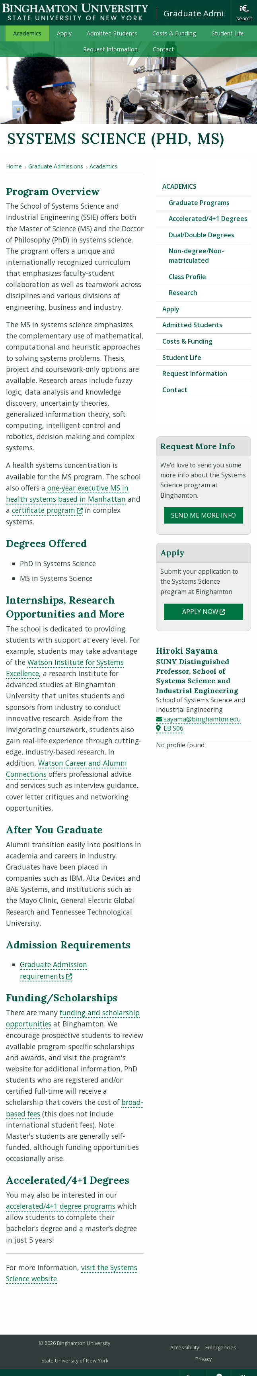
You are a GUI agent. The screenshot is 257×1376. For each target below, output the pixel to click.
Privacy (203, 1358)
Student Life (181, 357)
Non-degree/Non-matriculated (196, 255)
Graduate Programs (199, 202)
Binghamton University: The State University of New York (75, 12)
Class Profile (187, 276)
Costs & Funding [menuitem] (174, 33)
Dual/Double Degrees (201, 235)
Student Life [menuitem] (228, 33)
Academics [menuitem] (27, 33)
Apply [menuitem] (64, 33)
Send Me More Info (203, 515)
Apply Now (212, 611)
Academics (103, 166)
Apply (170, 309)
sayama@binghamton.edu (202, 719)
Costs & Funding (187, 341)
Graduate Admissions (206, 13)
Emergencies (220, 1347)
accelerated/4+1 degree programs (60, 1206)
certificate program (47, 510)
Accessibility (184, 1347)
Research (183, 292)
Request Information (194, 373)
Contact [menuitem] (163, 49)
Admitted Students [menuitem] (112, 33)
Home (14, 166)
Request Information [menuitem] (110, 49)
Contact (174, 389)
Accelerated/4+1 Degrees (208, 218)
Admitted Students (192, 325)
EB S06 (173, 728)
